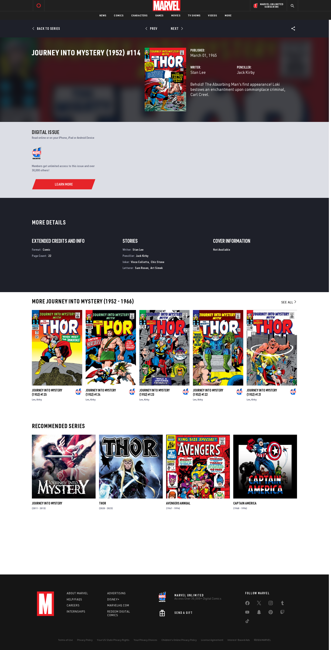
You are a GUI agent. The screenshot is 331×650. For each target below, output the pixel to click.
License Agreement (212, 639)
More (228, 15)
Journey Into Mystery (47, 554)
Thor (102, 554)
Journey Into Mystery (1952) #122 (208, 443)
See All (289, 353)
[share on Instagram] (271, 604)
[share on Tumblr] (282, 604)
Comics (118, 15)
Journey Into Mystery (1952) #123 (154, 443)
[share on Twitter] (259, 604)
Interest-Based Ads (239, 639)
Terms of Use (65, 639)
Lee (33, 450)
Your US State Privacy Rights (113, 639)
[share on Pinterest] (271, 613)
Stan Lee (119, 91)
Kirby (39, 450)
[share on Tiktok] (247, 622)
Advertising (116, 593)
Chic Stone (157, 312)
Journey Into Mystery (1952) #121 (262, 443)
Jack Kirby (206, 91)
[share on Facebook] (247, 604)
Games (159, 15)
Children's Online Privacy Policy (179, 639)
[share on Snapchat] (259, 613)
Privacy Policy (85, 639)
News (102, 15)
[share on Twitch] (282, 613)
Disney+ (113, 599)
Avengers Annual (178, 554)
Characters (139, 15)
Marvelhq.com (118, 605)
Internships (76, 611)
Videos (212, 15)
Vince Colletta (140, 312)
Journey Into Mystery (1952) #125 (47, 443)
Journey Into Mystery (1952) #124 (101, 443)
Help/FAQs (74, 599)
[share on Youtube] (247, 613)
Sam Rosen (142, 318)
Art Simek (156, 318)
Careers (73, 605)
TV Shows (194, 15)
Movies (175, 15)
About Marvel (77, 593)
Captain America (244, 554)
